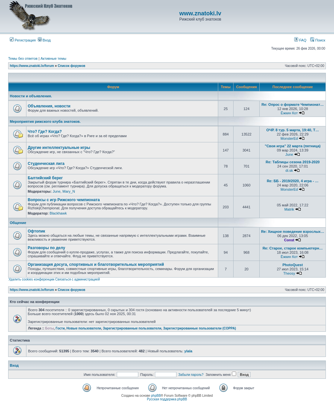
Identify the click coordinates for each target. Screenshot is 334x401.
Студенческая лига (46, 163)
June (289, 154)
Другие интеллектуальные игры (59, 147)
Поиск (317, 40)
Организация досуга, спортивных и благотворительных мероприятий (96, 264)
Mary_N (68, 191)
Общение (18, 223)
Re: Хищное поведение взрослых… (292, 231)
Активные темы (53, 58)
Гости (60, 328)
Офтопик (36, 231)
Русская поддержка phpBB (167, 399)
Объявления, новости (49, 106)
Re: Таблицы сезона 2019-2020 (292, 162)
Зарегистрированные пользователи (132, 328)
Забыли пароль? (191, 375)
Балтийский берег (45, 178)
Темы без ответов (23, 58)
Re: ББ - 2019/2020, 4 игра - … (293, 181)
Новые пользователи (84, 328)
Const (289, 240)
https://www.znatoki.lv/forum (32, 66)
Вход (44, 40)
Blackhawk (58, 213)
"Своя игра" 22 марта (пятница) (293, 146)
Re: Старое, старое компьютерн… (293, 248)
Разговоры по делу (46, 248)
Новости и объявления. (31, 96)
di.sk (289, 170)
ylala (188, 351)
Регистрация (23, 40)
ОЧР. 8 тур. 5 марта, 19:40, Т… (292, 130)
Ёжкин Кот (289, 113)
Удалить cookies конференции (31, 279)
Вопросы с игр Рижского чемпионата (64, 200)
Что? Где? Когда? (45, 131)
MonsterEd (289, 138)
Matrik (289, 209)
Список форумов (71, 66)
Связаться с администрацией (77, 279)
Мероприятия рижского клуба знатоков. (45, 121)
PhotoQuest (292, 265)
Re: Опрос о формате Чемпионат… (293, 104)
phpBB (156, 395)
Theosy (289, 273)
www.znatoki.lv (200, 13)
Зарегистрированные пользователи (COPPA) (199, 328)
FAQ (300, 40)
